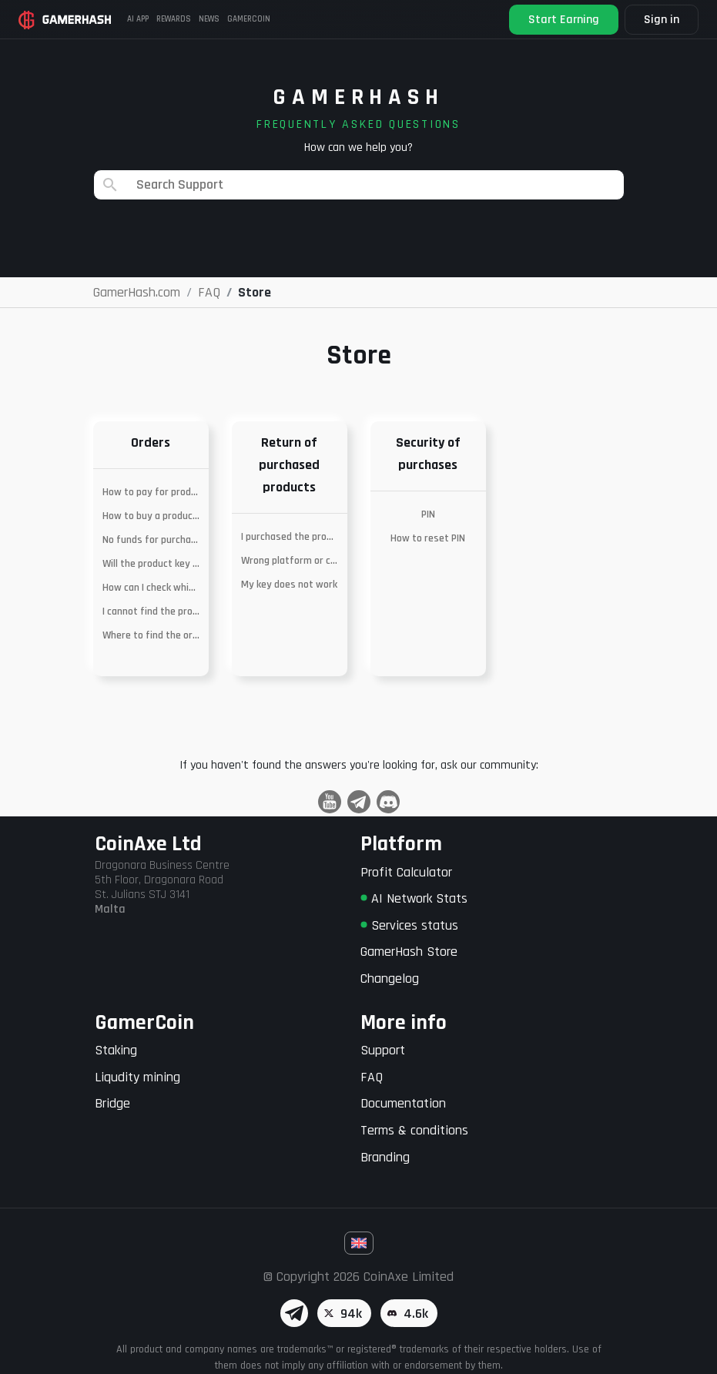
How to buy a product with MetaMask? (150, 516)
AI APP (138, 19)
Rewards (173, 19)
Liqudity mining (137, 1077)
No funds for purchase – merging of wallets (150, 540)
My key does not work (289, 584)
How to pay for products (150, 492)
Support (382, 1050)
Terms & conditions (414, 1130)
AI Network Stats (413, 898)
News (209, 19)
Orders (150, 442)
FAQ (371, 1077)
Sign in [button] (661, 20)
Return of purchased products (289, 465)
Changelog (389, 978)
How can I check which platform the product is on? (150, 588)
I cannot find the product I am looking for (150, 611)
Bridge (112, 1103)
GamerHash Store (408, 951)
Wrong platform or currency (289, 561)
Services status (409, 925)
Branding (385, 1157)
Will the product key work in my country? (150, 564)
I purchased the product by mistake (289, 537)
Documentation (403, 1103)
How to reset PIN (427, 538)
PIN (428, 514)
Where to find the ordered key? (150, 635)
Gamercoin (248, 19)
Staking (116, 1050)
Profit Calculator (406, 872)
